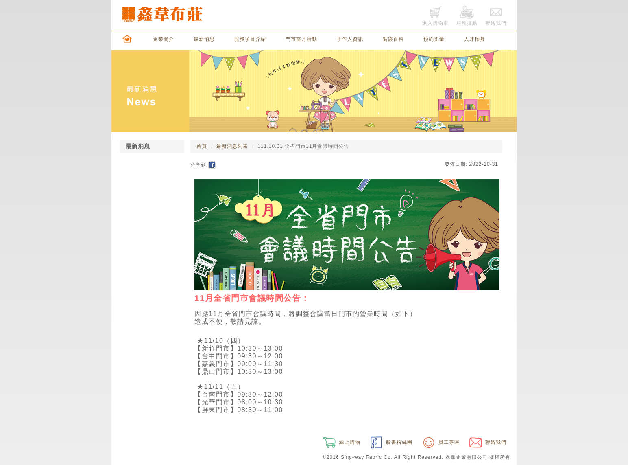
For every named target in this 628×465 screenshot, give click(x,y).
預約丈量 (434, 39)
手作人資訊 (350, 39)
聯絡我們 (486, 442)
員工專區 (440, 442)
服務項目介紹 (250, 39)
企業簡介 (163, 39)
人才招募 (474, 39)
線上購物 (340, 442)
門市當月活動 (301, 39)
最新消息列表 (232, 146)
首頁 (201, 146)
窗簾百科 (393, 39)
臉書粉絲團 (390, 442)
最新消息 (204, 39)
